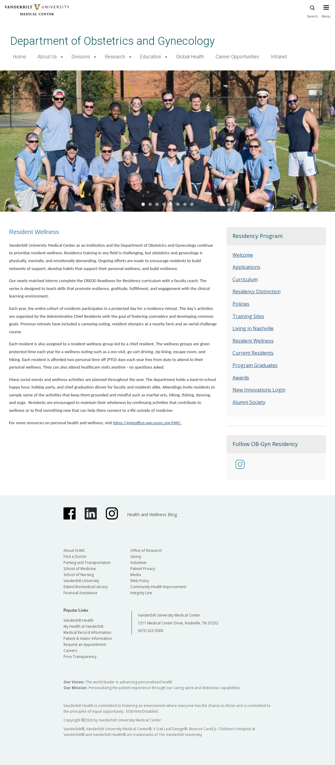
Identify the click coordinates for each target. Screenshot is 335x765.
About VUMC (74, 550)
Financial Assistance (80, 592)
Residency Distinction (257, 291)
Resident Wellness (253, 340)
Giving (135, 556)
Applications (246, 267)
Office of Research (146, 550)
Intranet (279, 57)
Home (19, 57)
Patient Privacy (142, 568)
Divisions (81, 57)
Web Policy (139, 580)
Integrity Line (141, 592)
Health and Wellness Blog (152, 514)
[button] (62, 57)
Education (150, 57)
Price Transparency (79, 656)
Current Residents (253, 353)
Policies (241, 304)
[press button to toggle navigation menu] (326, 14)
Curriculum (245, 279)
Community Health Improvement (158, 586)
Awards (241, 377)
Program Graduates (255, 365)
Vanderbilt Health (78, 620)
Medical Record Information (87, 632)
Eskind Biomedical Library (85, 586)
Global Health (190, 57)
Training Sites (248, 316)
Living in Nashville (253, 328)
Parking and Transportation (87, 562)
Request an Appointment (84, 644)
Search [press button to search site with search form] (312, 10)
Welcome (243, 255)
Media (135, 574)
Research (115, 57)
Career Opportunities (237, 57)
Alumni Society (249, 402)
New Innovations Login (259, 389)
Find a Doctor (75, 556)
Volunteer (138, 562)
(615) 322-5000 (150, 630)
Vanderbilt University (81, 580)
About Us (47, 57)
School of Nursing (78, 574)
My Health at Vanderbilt (83, 626)
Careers (70, 650)
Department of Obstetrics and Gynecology (112, 40)
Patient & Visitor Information (87, 638)
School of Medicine (79, 568)
